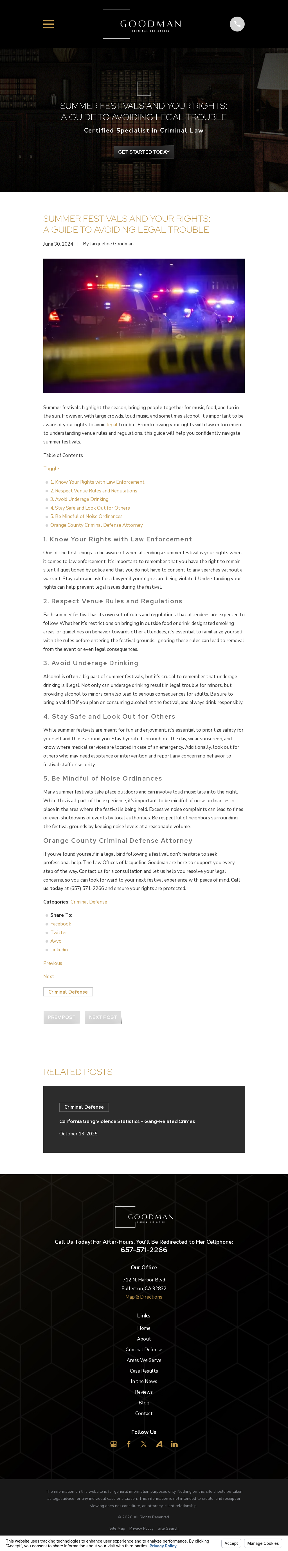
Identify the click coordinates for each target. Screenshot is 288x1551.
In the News (144, 1381)
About (144, 1339)
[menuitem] (117, 1528)
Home (143, 1328)
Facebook (60, 924)
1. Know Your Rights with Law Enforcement (97, 482)
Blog (144, 1403)
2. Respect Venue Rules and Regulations (93, 491)
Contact (144, 1413)
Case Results (144, 1371)
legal (112, 425)
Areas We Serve (144, 1360)
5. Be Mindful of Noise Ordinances (86, 516)
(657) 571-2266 (87, 888)
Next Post (103, 1017)
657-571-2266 (144, 1250)
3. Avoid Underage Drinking (79, 499)
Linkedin (59, 950)
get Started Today (144, 152)
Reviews (144, 1392)
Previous (52, 963)
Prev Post (62, 1017)
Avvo (56, 941)
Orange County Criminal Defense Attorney (96, 525)
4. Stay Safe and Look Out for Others (90, 508)
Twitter (58, 932)
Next (48, 976)
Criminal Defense (89, 902)
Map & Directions (143, 1297)
